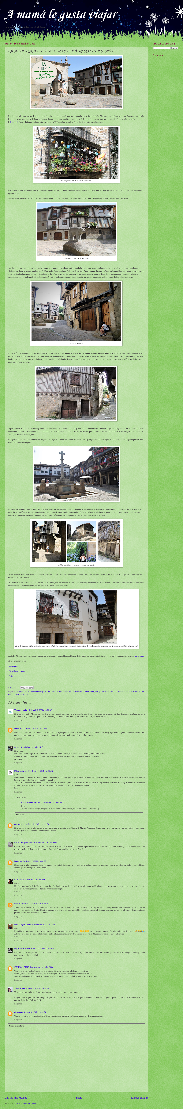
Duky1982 (18, 729)
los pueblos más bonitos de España (69, 691)
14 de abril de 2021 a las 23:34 (37, 824)
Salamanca (13, 666)
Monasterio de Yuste (17, 671)
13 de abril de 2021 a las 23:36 (35, 729)
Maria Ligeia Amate (22, 925)
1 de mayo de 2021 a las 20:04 (41, 967)
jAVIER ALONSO (21, 967)
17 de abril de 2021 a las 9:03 (52, 802)
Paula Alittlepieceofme (23, 843)
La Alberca (51, 691)
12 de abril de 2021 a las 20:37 (40, 710)
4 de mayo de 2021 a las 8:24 (35, 1012)
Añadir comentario (16, 1026)
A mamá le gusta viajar (60, 14)
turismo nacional (22, 694)
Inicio (79, 1097)
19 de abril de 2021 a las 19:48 (45, 843)
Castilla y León (21, 691)
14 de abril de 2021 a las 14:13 (31, 747)
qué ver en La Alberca (107, 691)
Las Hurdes (139, 656)
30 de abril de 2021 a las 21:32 (43, 925)
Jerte (11, 676)
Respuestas (21, 797)
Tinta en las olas (20, 710)
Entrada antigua (139, 1097)
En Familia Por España (37, 691)
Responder (18, 720)
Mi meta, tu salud (21, 771)
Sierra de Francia (131, 691)
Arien (16, 747)
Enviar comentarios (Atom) (26, 1103)
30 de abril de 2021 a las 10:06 (34, 880)
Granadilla (14, 122)
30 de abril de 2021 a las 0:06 (34, 861)
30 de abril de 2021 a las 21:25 (38, 904)
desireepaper (19, 824)
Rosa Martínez (20, 904)
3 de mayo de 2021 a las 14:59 (37, 988)
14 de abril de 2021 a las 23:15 (41, 771)
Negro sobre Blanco (22, 949)
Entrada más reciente (16, 1097)
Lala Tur (17, 880)
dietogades (18, 1012)
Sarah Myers (19, 988)
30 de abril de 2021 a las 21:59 (42, 949)
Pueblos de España (90, 691)
